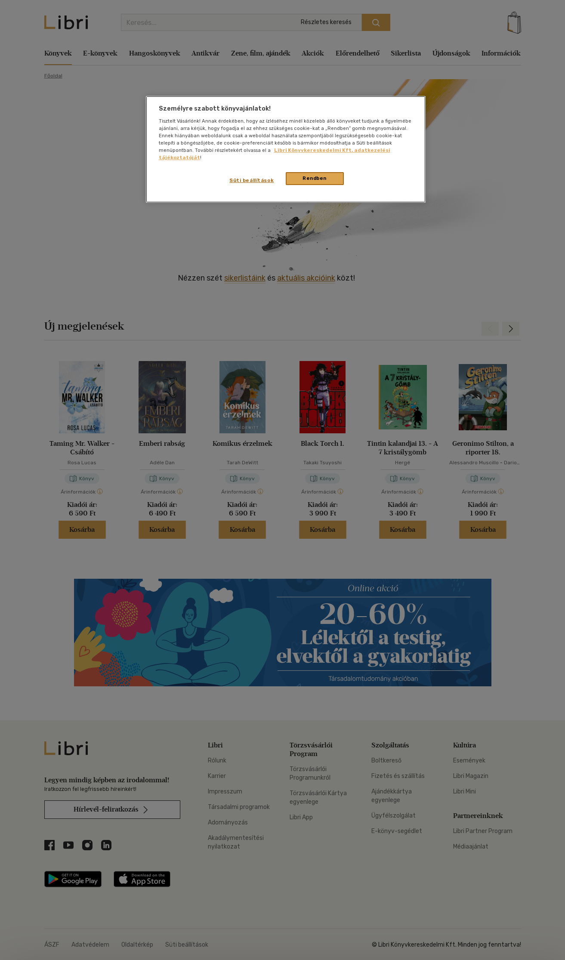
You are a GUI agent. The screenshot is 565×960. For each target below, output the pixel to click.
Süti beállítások (251, 180)
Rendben (315, 178)
